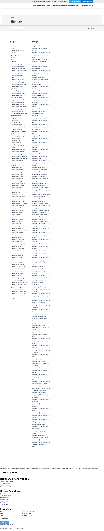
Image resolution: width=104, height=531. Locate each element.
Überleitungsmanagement (60, 5)
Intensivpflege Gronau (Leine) (18, 268)
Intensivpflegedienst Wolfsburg (18, 70)
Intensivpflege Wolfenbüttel (17, 205)
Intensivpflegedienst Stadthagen (18, 278)
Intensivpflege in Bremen (17, 289)
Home (34, 5)
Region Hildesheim (4, 499)
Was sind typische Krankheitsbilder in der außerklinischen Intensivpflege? (18, 124)
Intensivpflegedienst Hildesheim (18, 68)
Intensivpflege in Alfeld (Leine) (18, 171)
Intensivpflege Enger (16, 214)
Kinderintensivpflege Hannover (18, 295)
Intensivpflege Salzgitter (16, 207)
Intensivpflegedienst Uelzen (17, 264)
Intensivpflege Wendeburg (17, 232)
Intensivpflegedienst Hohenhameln (19, 154)
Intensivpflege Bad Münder (17, 228)
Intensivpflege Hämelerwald (17, 239)
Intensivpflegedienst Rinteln (17, 180)
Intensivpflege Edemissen (17, 253)
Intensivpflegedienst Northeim (18, 280)
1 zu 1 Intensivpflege (5, 483)
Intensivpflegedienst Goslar (17, 262)
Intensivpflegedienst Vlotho (17, 79)
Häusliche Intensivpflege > (15, 479)
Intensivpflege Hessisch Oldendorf (19, 230)
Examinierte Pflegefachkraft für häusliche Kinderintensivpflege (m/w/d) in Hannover (41, 289)
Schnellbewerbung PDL (16, 287)
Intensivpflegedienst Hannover (18, 109)
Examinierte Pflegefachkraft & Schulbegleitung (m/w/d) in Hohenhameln (39, 113)
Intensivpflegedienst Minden (17, 73)
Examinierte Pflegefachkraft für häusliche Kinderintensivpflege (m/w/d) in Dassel (41, 277)
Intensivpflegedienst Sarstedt (18, 93)
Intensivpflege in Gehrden (17, 178)
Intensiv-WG (71, 5)
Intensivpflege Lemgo (16, 217)
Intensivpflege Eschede (16, 244)
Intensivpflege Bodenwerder (17, 225)
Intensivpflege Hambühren (17, 248)
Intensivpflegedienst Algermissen (19, 156)
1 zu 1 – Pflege (14, 55)
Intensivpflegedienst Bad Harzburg (19, 284)
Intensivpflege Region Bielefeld (18, 199)
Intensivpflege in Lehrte (16, 167)
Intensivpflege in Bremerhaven (18, 293)
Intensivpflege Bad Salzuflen (18, 216)
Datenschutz (14, 72)
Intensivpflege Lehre (16, 234)
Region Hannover (4, 494)
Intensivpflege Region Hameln (18, 201)
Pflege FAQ (85, 5)
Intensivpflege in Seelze (16, 162)
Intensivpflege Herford (16, 212)
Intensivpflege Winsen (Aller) (18, 243)
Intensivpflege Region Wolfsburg (18, 198)
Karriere (78, 5)
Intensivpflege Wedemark (17, 187)
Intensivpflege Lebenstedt (17, 210)
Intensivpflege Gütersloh (17, 219)
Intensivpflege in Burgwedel (17, 185)
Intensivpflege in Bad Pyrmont (18, 172)
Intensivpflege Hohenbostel (17, 255)
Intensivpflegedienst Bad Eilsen (18, 84)
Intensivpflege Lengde (16, 241)
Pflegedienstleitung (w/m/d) (38, 286)
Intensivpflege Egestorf (16, 261)
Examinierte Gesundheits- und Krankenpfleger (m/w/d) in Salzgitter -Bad (40, 318)
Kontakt (91, 5)
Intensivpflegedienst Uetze (17, 102)
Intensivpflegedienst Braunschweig (19, 63)
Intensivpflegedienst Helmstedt (18, 106)
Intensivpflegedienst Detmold (18, 108)
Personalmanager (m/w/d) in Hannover (41, 261)
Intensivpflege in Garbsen (17, 160)
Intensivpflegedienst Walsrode (18, 273)
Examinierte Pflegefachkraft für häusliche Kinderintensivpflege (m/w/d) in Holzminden (41, 351)
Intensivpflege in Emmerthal (17, 174)
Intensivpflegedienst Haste (17, 151)
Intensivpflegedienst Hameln (18, 66)
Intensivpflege (41, 5)
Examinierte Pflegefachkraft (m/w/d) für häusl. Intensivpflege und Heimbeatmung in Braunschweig (41, 172)
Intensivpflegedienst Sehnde (18, 149)
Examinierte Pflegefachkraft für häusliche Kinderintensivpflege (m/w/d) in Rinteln (41, 178)
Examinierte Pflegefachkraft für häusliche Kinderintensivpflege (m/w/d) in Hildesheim (41, 363)
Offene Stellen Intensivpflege (18, 97)
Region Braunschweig (5, 495)
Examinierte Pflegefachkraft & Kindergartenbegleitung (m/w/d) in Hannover (40, 404)
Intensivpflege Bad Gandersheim (19, 270)
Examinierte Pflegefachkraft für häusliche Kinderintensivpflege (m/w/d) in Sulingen (41, 327)
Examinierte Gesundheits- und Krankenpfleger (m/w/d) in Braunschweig (39, 268)
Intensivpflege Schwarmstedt (18, 250)
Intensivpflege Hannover (17, 111)
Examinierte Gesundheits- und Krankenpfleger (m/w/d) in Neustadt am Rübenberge (41, 79)
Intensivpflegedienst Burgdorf (18, 95)
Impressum (13, 61)
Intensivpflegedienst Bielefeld (18, 82)
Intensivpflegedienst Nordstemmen (19, 158)
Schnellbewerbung (15, 81)
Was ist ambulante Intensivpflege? (19, 113)
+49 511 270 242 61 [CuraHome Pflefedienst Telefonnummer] (10, 472)
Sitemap (13, 48)
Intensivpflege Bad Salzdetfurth (18, 266)
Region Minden (4, 501)
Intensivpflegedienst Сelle (17, 64)
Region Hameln (4, 503)
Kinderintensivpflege (5, 485)
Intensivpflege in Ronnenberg (18, 183)
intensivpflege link (15, 286)
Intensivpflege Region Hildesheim (19, 203)
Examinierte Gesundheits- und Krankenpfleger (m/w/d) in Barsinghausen (39, 282)
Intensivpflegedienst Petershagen (19, 282)
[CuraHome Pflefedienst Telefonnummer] (1, 471)
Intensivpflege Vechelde (16, 235)
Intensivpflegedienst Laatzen (18, 91)
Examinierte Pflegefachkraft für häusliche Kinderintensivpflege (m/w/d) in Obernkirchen (41, 306)
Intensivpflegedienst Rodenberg (18, 181)
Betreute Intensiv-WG (5, 487)
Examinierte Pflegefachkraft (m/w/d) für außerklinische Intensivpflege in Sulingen (41, 444)
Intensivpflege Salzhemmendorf (18, 226)
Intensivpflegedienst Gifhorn (17, 104)
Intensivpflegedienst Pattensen (18, 153)
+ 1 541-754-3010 (89, 28)
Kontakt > (5, 509)
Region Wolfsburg (4, 497)
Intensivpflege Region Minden (18, 196)
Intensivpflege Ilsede (16, 252)
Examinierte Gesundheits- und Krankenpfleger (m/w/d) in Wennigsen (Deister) (40, 431)
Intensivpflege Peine (16, 208)
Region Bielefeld (4, 504)
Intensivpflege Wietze (16, 246)
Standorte (49, 5)
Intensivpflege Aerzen (16, 223)
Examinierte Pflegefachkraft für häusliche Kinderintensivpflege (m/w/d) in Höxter (41, 190)
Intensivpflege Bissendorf (17, 189)
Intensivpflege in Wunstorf (17, 169)
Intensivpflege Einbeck (16, 271)
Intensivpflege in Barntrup (17, 176)
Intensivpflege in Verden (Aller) (18, 291)
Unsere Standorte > (11, 491)
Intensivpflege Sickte (16, 237)
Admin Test (13, 165)
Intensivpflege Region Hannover (18, 190)
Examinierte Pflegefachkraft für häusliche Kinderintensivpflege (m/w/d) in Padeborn (41, 228)
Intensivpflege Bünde (16, 221)
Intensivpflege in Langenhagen (18, 163)
